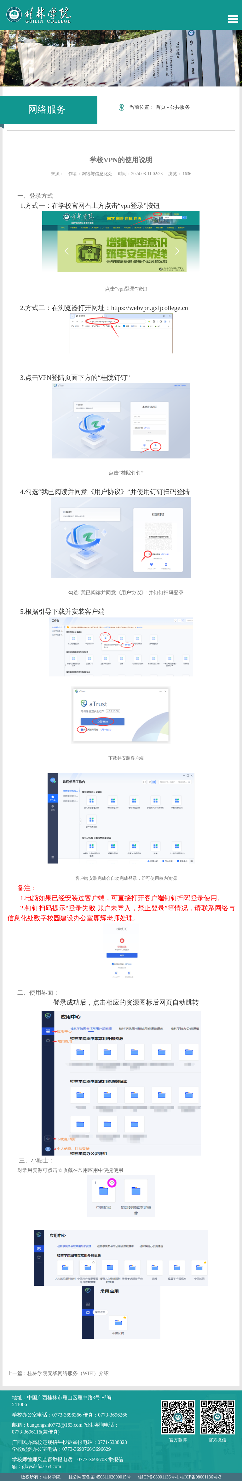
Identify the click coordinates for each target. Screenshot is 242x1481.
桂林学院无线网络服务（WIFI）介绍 (68, 1373)
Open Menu (233, 19)
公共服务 (180, 107)
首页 (161, 107)
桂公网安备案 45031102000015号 (99, 1477)
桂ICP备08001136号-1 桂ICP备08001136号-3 (179, 1477)
